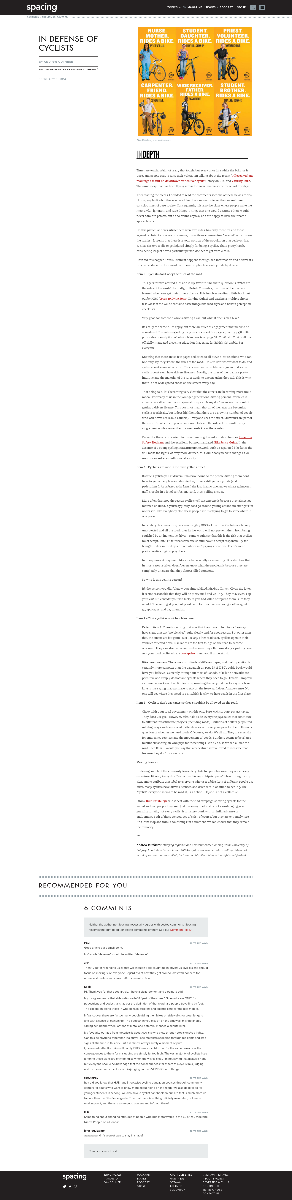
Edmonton (178, 1190)
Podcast (226, 7)
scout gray (91, 1078)
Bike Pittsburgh (156, 801)
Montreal (177, 1179)
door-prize (188, 653)
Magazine (195, 7)
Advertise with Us (216, 1182)
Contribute (211, 1186)
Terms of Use (212, 1190)
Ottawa (175, 1182)
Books (211, 7)
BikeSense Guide (225, 442)
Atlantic (176, 1186)
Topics (174, 7)
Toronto (111, 1179)
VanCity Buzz (241, 181)
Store (241, 7)
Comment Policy (180, 930)
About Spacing (213, 1179)
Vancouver (112, 1182)
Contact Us (211, 1194)
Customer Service (216, 1175)
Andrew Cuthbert (59, 62)
